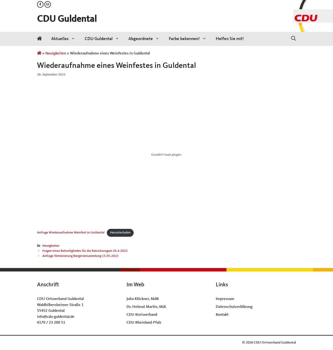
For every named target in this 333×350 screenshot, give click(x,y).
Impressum (225, 299)
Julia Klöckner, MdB (142, 299)
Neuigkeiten (55, 53)
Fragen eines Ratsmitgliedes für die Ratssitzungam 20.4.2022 (85, 251)
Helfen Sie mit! (230, 39)
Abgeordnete (146, 39)
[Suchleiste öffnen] (294, 39)
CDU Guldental (67, 19)
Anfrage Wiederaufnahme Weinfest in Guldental (71, 232)
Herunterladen (120, 232)
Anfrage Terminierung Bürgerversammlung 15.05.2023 (80, 256)
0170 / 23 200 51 (51, 323)
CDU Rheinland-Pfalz (143, 323)
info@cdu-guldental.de (55, 317)
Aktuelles (65, 39)
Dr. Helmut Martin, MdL (146, 307)
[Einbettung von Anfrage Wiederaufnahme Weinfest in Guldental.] (166, 154)
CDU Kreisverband (141, 315)
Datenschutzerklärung (234, 307)
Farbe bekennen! (190, 39)
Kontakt (222, 315)
